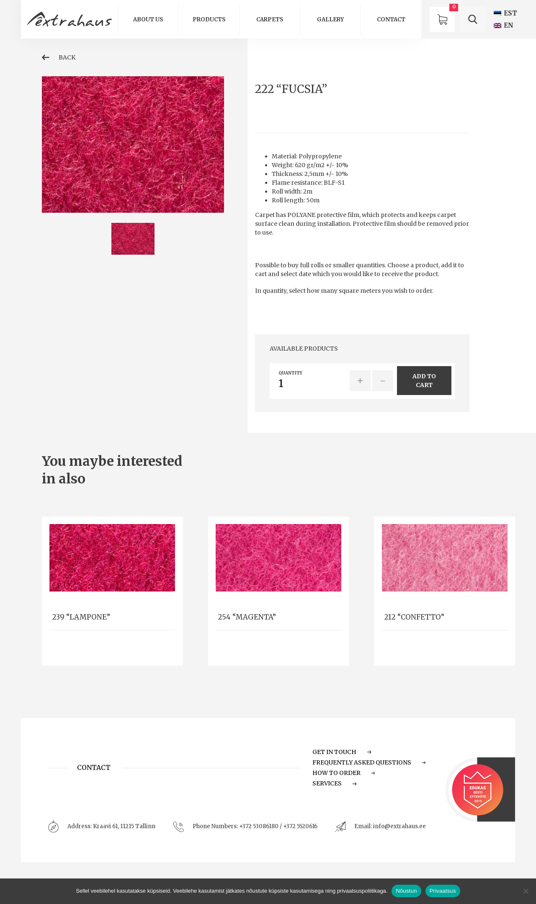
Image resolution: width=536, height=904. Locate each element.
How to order (344, 773)
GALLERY (330, 19)
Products (209, 19)
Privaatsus (443, 891)
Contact (391, 19)
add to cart (424, 380)
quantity (290, 373)
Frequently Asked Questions (369, 762)
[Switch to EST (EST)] (505, 13)
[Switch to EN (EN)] (503, 25)
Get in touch (341, 752)
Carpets (269, 19)
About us (148, 19)
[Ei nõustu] (525, 891)
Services (334, 783)
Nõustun (406, 891)
